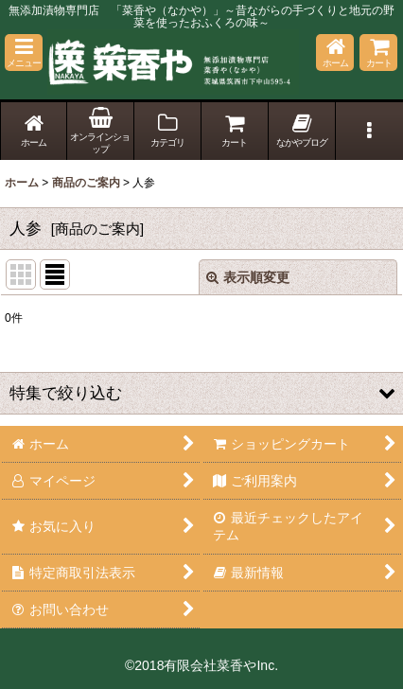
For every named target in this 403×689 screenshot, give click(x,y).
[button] (24, 52)
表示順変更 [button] (247, 277)
